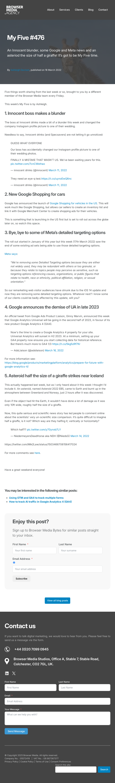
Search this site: (63, 765)
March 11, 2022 (58, 170)
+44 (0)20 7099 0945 (31, 649)
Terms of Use (42, 761)
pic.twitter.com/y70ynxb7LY (44, 429)
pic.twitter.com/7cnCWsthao (28, 163)
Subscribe (21, 578)
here (37, 452)
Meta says (11, 253)
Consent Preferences (60, 761)
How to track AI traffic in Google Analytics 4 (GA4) (40, 501)
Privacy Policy (11, 761)
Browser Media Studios (32, 659)
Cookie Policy (27, 761)
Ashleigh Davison (20, 70)
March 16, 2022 (54, 350)
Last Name (65, 544)
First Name (19, 544)
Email (7, 695)
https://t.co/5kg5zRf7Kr (66, 343)
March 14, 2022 (80, 436)
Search (104, 769)
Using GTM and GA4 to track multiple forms (36, 497)
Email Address (21, 558)
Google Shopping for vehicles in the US (73, 203)
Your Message (12, 709)
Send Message (16, 731)
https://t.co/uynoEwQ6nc (56, 178)
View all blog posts (57, 600)
